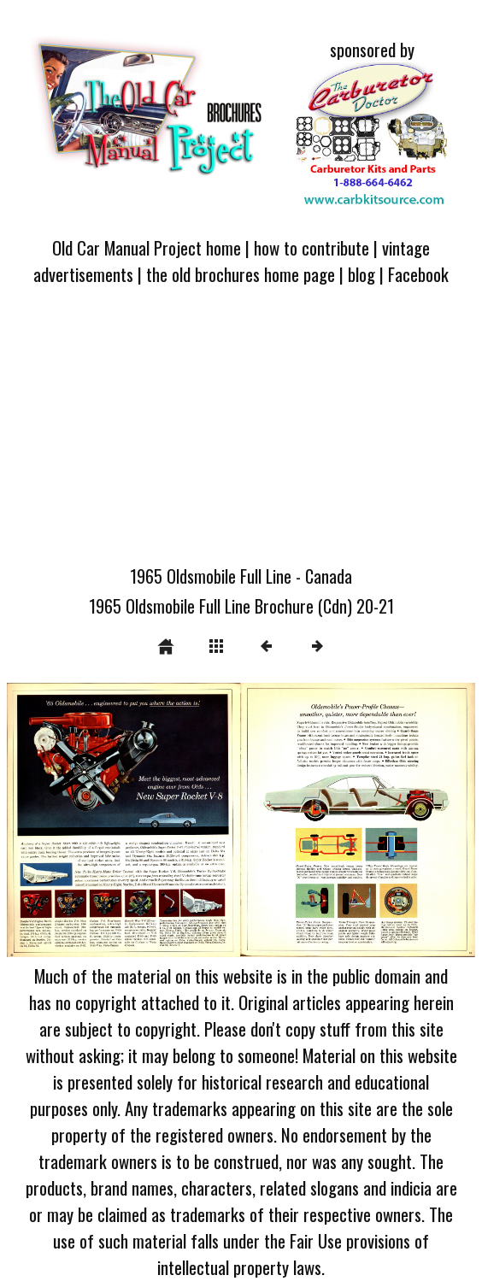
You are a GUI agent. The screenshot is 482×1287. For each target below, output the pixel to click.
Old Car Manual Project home (146, 247)
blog (361, 274)
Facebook (418, 274)
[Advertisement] (241, 435)
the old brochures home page (240, 274)
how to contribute (311, 247)
